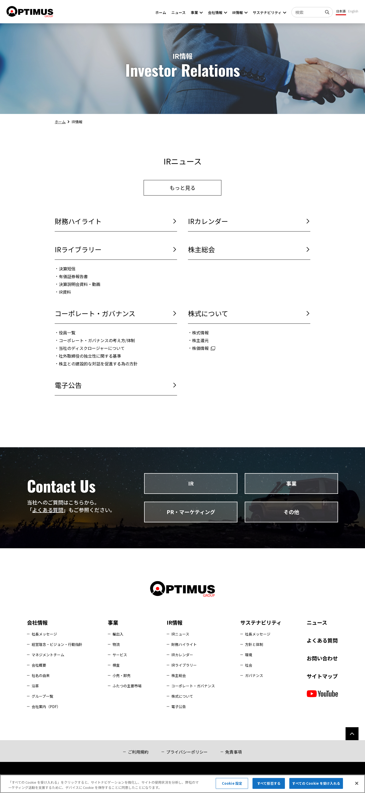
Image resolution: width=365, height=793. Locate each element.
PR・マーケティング (191, 512)
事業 (291, 483)
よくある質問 (47, 510)
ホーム (60, 121)
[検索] (327, 12)
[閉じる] (356, 783)
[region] (182, 784)
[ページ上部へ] (352, 733)
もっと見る (182, 187)
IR (191, 483)
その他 (291, 512)
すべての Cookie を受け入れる (316, 783)
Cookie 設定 (232, 783)
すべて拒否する (268, 783)
